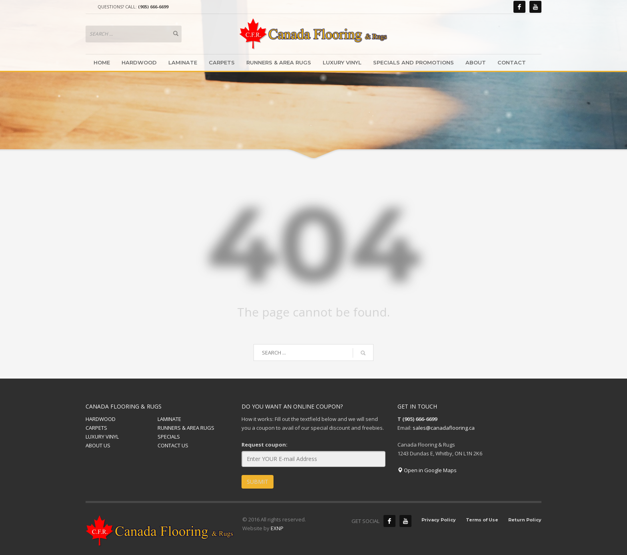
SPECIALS (169, 436)
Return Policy (524, 520)
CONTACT (511, 62)
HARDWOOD (139, 62)
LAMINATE (182, 62)
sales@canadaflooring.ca (444, 427)
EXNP (277, 528)
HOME (102, 62)
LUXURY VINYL (342, 62)
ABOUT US (98, 445)
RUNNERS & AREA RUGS (278, 62)
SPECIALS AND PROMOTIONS (413, 62)
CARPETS (222, 62)
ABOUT (475, 62)
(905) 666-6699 (153, 7)
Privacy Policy (438, 520)
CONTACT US (173, 445)
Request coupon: (265, 444)
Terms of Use (482, 520)
